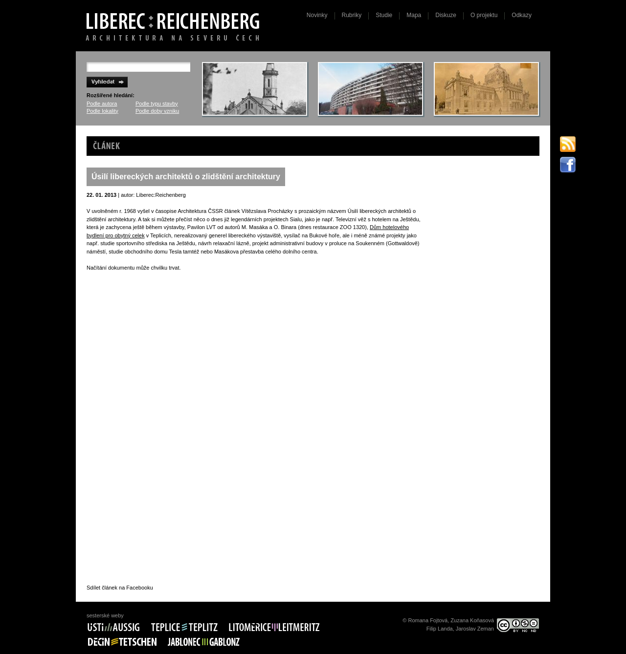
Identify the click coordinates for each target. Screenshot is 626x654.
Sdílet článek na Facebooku (120, 588)
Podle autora (102, 103)
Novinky (317, 15)
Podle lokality (102, 111)
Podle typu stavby (156, 103)
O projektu (483, 15)
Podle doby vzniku (157, 111)
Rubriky (352, 15)
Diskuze (445, 15)
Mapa (413, 15)
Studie (384, 15)
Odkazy (522, 15)
